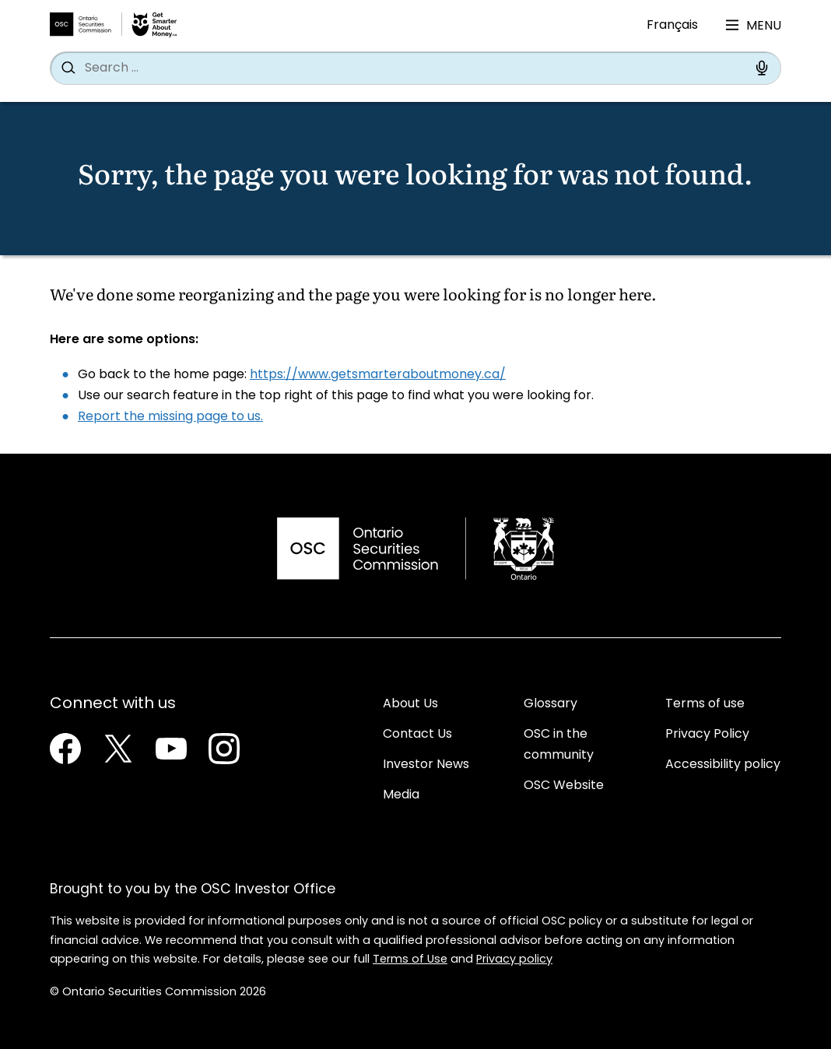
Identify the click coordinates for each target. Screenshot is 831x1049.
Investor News (426, 765)
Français (672, 26)
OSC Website (564, 786)
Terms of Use (410, 960)
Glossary (550, 704)
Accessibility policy (722, 765)
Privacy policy (514, 960)
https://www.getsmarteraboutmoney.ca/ (378, 375)
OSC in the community (559, 745)
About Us (410, 704)
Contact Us (417, 734)
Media (401, 795)
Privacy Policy (707, 734)
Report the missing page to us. (170, 417)
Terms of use (705, 704)
